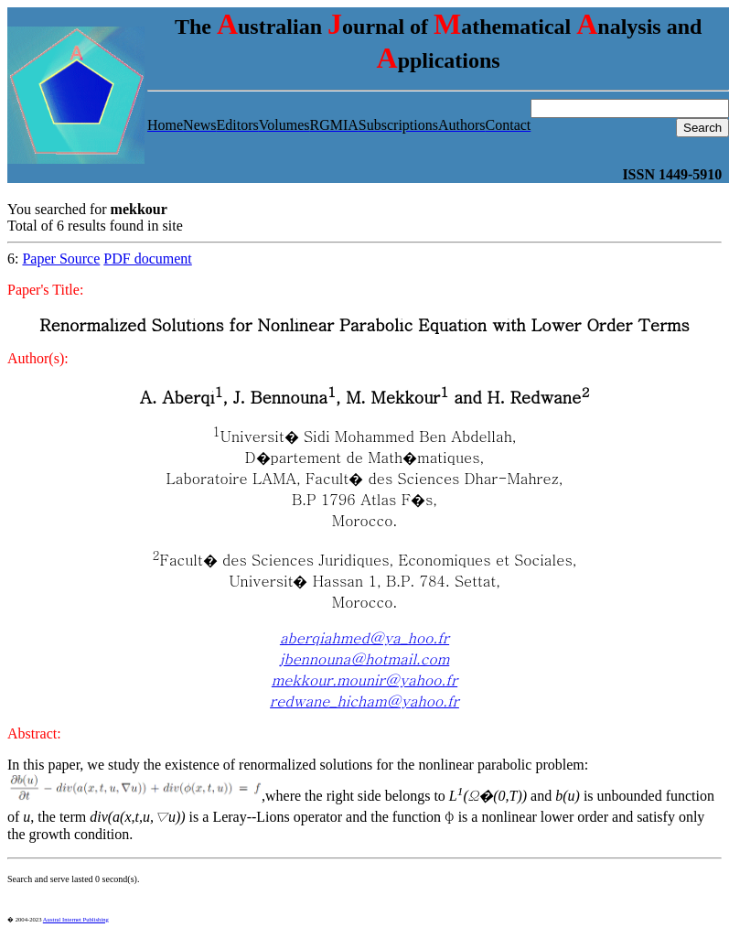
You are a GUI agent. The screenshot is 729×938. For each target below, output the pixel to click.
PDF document (147, 258)
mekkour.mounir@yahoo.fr (364, 679)
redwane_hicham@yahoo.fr (364, 700)
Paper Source (61, 258)
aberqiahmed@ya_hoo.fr (364, 637)
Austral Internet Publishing (76, 919)
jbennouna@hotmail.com (365, 658)
